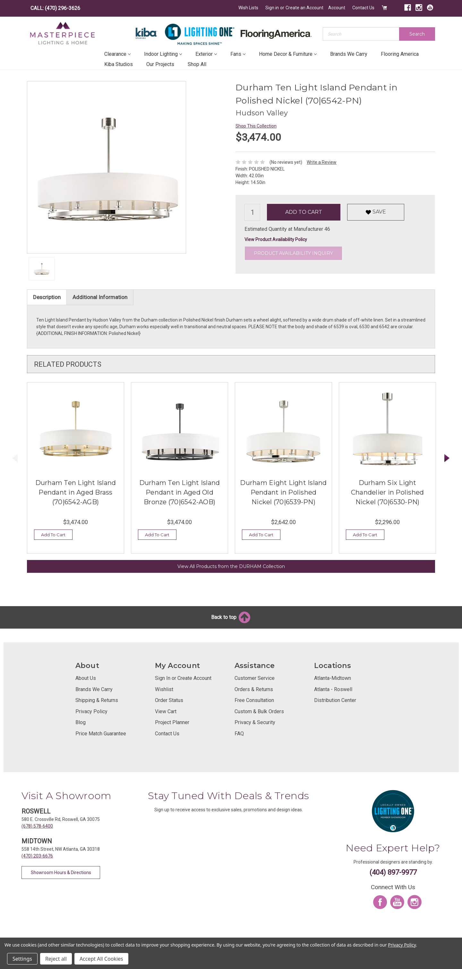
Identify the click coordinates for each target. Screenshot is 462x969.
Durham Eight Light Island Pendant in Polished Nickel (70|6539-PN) (283, 492)
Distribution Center (335, 700)
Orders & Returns (254, 689)
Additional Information (100, 297)
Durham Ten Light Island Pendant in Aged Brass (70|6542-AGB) (75, 492)
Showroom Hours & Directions (61, 872)
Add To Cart (53, 534)
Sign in (272, 7)
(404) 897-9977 (393, 872)
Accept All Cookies (101, 958)
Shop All (197, 64)
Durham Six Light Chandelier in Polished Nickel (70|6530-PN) (387, 492)
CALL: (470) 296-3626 (55, 8)
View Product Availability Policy (275, 239)
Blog (80, 722)
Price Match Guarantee (100, 734)
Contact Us (363, 7)
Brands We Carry (348, 54)
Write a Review (322, 162)
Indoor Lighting (163, 54)
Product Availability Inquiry (293, 253)
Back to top (231, 617)
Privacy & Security (255, 722)
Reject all (56, 958)
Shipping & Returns (96, 700)
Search (417, 34)
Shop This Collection (256, 126)
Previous (15, 458)
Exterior (206, 54)
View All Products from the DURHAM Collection (231, 566)
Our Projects (160, 64)
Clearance (117, 54)
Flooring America (400, 54)
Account (336, 7)
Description (47, 297)
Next (447, 458)
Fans (237, 54)
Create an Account (304, 7)
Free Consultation (254, 700)
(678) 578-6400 (37, 826)
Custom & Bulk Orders (259, 711)
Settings (22, 958)
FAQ (239, 734)
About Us (85, 678)
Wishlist (164, 689)
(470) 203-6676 (37, 855)
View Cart (165, 711)
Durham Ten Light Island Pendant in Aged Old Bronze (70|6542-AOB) (179, 492)
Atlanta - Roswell (333, 689)
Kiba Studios (118, 64)
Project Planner (172, 722)
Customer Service (255, 678)
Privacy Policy (91, 711)
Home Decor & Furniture (288, 54)
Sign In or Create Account (183, 678)
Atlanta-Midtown (332, 678)
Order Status (169, 700)
